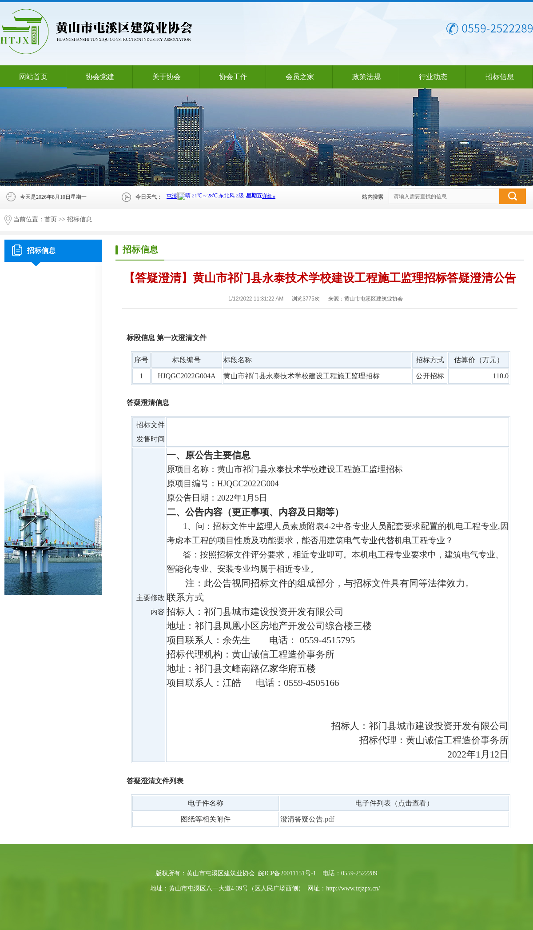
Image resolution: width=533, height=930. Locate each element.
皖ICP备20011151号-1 (287, 873)
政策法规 (366, 76)
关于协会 (166, 76)
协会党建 (100, 76)
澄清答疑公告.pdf (307, 819)
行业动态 (433, 76)
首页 (50, 219)
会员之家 (300, 76)
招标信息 (499, 76)
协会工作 (233, 76)
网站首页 (33, 76)
